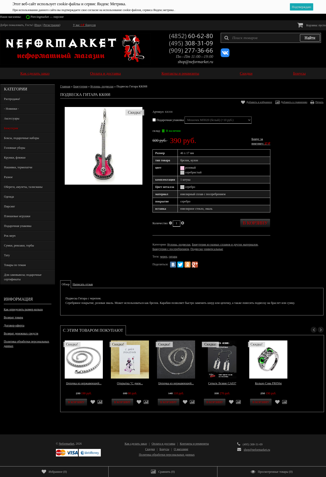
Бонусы (299, 73)
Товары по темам (15, 265)
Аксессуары (11, 118)
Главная (65, 86)
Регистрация (51, 25)
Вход (38, 25)
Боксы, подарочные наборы (21, 138)
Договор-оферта (14, 325)
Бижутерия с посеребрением (170, 249)
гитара (173, 256)
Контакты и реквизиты (180, 73)
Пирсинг (9, 206)
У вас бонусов (84, 25)
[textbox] (271, 38)
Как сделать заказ (34, 73)
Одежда (9, 196)
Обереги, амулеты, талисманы (23, 187)
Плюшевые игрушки (17, 216)
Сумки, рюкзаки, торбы (19, 245)
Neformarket (66, 443)
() (54, 471)
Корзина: (311, 25)
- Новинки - (11, 108)
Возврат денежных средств (21, 333)
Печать (319, 101)
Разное (8, 177)
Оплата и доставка (105, 73)
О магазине (181, 449)
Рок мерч (10, 235)
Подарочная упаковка (17, 226)
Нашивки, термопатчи (18, 167)
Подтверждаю (301, 7)
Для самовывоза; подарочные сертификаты (23, 277)
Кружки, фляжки (15, 157)
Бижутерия (11, 128)
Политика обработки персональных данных (26, 344)
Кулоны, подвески (101, 86)
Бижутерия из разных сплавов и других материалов (225, 244)
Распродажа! (12, 99)
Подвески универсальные (206, 249)
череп (163, 256)
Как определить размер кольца (23, 309)
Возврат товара (13, 317)
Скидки (246, 73)
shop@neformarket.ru (195, 62)
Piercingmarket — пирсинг (47, 17)
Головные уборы (14, 148)
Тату (7, 255)
